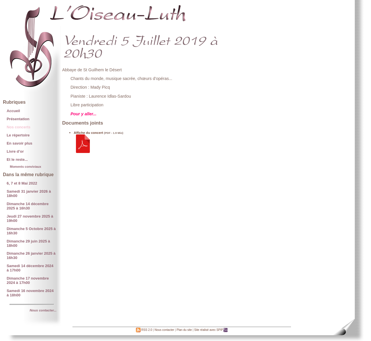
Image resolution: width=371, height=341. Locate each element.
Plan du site (184, 329)
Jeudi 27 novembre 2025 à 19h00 (30, 218)
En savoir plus (19, 143)
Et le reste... (17, 159)
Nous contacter (164, 329)
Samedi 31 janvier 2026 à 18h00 (29, 193)
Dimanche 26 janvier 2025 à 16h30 (31, 255)
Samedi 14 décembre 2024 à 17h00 (30, 268)
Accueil (13, 111)
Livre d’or (15, 151)
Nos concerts (18, 127)
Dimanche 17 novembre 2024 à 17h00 (28, 280)
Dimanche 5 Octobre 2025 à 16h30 (31, 231)
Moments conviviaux (25, 166)
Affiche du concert (88, 132)
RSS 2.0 (144, 329)
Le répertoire (18, 135)
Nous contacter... (43, 310)
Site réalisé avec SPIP (211, 329)
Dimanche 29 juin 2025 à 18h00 (28, 243)
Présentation (18, 119)
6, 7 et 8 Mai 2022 (22, 183)
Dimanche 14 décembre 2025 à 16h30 (28, 206)
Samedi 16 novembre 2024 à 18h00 (30, 293)
